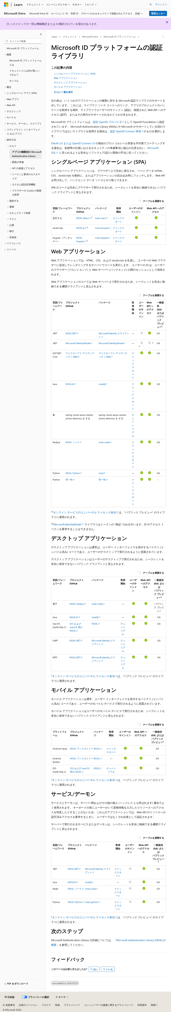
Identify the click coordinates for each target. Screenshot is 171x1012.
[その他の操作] (163, 37)
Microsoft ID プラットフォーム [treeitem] (23, 48)
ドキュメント (70, 36)
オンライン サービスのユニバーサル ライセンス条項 (84, 512)
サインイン (161, 4)
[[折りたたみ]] (40, 34)
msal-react (100, 218)
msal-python (91, 902)
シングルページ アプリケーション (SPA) (75, 73)
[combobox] (23, 41)
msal (101, 473)
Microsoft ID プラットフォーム (120, 36)
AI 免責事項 (9, 1004)
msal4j (102, 384)
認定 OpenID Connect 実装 (125, 131)
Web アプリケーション (66, 78)
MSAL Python (73, 473)
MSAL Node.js (77, 603)
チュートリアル (133, 425)
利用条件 (142, 1004)
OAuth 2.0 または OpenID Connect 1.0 (73, 143)
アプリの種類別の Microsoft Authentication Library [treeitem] (27, 154)
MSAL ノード (72, 442)
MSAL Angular (80, 239)
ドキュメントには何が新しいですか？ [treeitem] (24, 72)
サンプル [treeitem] (14, 80)
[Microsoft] (6, 4)
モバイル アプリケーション (68, 86)
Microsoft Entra (90, 36)
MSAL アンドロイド (80, 748)
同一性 (69, 479)
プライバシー (71, 1004)
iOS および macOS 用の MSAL (76, 627)
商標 (153, 1004)
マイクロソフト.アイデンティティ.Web (80, 355)
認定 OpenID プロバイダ (107, 122)
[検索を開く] (150, 5)
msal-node (104, 442)
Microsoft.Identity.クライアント (103, 642)
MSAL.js (80, 227)
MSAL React (82, 218)
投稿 (57, 1004)
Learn (54, 36)
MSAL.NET (71, 333)
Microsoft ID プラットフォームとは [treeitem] (25, 62)
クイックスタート (117, 872)
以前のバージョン (28, 1004)
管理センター (158, 13)
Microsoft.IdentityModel (78, 343)
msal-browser (102, 227)
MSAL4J (70, 384)
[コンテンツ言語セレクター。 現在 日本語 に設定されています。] (9, 997)
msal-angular (101, 237)
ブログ (45, 1004)
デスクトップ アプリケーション (70, 82)
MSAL (95, 623)
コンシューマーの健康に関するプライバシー (107, 1004)
